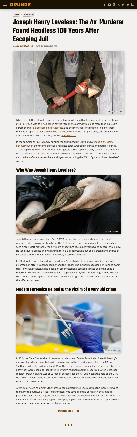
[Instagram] (114, 4)
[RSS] (132, 4)
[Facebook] (105, 4)
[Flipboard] (123, 4)
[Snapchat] (128, 4)
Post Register (68, 135)
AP (84, 254)
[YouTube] (109, 4)
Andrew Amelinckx (24, 46)
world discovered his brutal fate (45, 127)
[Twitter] (119, 4)
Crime (16, 14)
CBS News (35, 149)
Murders (28, 14)
